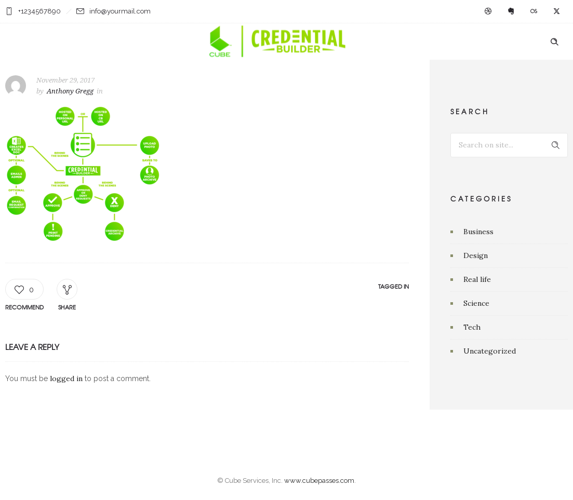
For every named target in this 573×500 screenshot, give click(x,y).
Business (478, 231)
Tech (472, 327)
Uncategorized (489, 351)
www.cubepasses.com (319, 480)
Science (476, 303)
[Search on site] (509, 145)
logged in (66, 378)
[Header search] (554, 42)
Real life (477, 279)
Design (475, 255)
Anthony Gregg (70, 91)
